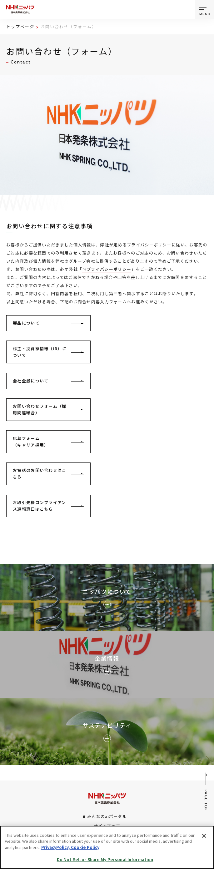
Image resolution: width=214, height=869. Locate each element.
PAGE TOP (206, 791)
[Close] (204, 836)
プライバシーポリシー (109, 269)
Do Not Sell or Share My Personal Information (105, 859)
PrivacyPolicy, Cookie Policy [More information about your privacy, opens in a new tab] (70, 847)
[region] (107, 847)
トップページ (20, 26)
